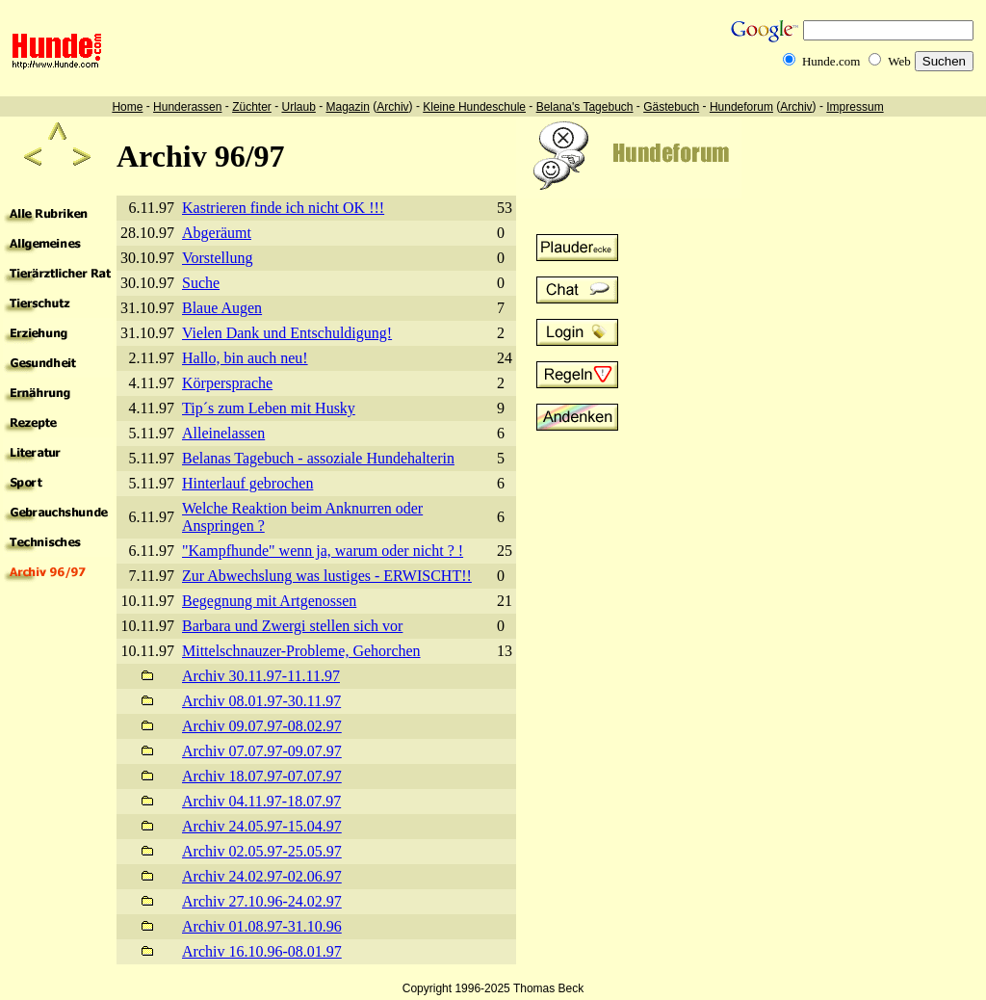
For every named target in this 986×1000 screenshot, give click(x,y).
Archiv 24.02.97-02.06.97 (262, 876)
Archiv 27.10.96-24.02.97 (262, 901)
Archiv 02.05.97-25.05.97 (262, 851)
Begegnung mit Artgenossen (269, 600)
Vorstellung (217, 258)
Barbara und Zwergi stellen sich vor (292, 626)
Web (899, 61)
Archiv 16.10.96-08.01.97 (262, 951)
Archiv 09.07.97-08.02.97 (262, 726)
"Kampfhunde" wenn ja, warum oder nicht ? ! (322, 550)
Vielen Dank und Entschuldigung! (287, 333)
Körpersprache (227, 383)
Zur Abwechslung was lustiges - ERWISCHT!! (327, 575)
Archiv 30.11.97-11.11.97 (261, 676)
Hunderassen (187, 107)
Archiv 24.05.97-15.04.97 (262, 826)
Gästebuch (671, 107)
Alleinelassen (223, 433)
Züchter (252, 107)
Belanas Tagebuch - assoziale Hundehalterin (318, 458)
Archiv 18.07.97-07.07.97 (262, 776)
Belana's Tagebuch (585, 107)
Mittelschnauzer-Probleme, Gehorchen (301, 651)
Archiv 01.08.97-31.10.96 (262, 926)
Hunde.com (831, 61)
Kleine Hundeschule (474, 107)
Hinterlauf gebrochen (247, 483)
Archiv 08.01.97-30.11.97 (261, 701)
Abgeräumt (216, 232)
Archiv (392, 107)
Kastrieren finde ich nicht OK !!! (283, 207)
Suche (201, 283)
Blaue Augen (222, 308)
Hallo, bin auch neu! (245, 358)
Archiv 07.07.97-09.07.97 (262, 751)
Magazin (348, 107)
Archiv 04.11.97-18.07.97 (261, 801)
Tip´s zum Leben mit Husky (268, 408)
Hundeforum (741, 107)
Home (127, 107)
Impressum (854, 107)
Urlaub (298, 107)
